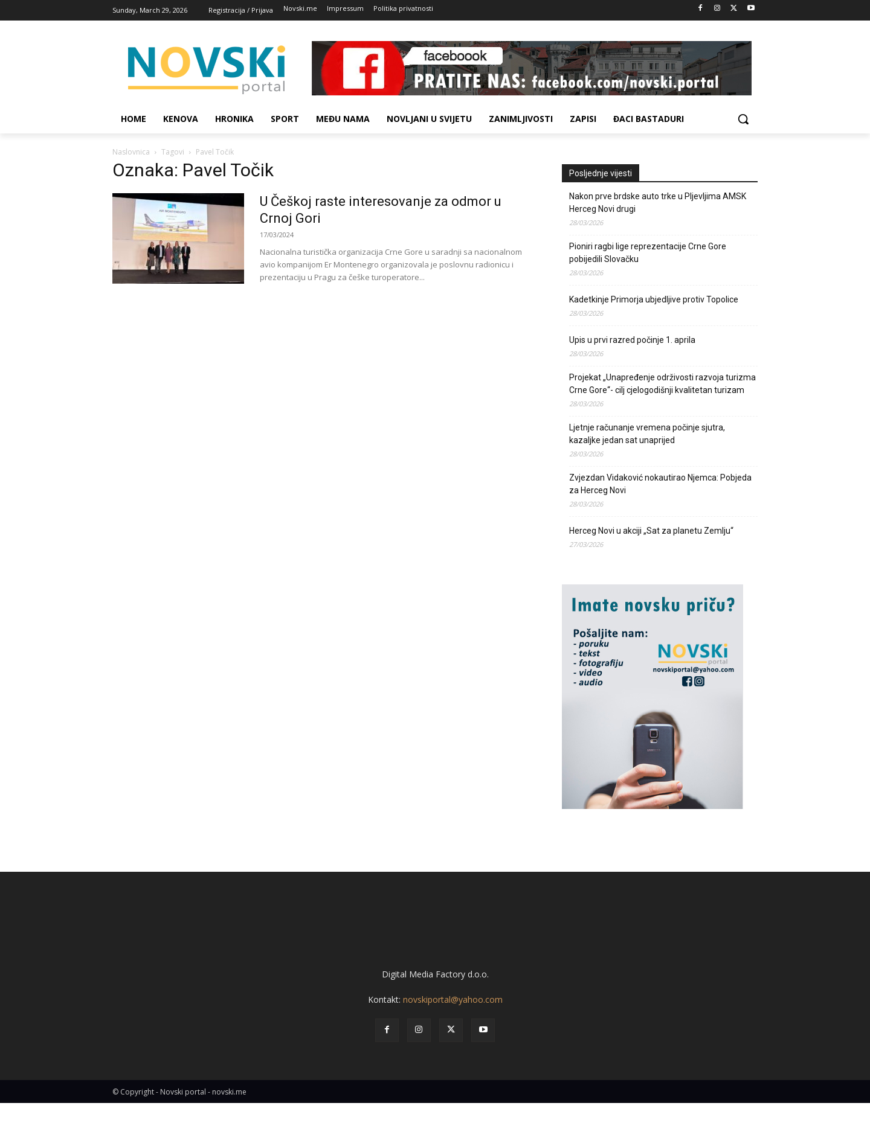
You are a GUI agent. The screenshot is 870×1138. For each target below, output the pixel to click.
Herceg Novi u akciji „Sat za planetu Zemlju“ (651, 530)
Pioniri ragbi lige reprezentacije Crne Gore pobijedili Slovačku (647, 252)
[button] (743, 118)
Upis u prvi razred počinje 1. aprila (632, 340)
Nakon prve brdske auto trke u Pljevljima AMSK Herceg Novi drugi (657, 202)
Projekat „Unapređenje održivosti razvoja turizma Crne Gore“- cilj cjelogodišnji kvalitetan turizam (662, 383)
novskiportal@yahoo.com (453, 1034)
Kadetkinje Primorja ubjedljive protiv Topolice (653, 299)
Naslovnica (131, 152)
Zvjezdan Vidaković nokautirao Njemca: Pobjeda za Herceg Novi (660, 484)
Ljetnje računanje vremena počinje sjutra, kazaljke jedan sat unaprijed (647, 434)
